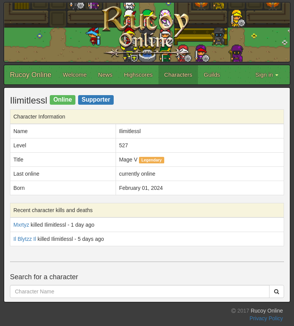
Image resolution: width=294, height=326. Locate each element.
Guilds (212, 74)
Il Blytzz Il (24, 239)
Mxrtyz (21, 225)
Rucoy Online (30, 75)
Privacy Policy (266, 318)
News (105, 74)
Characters (178, 74)
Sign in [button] (266, 74)
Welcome (75, 74)
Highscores (138, 74)
